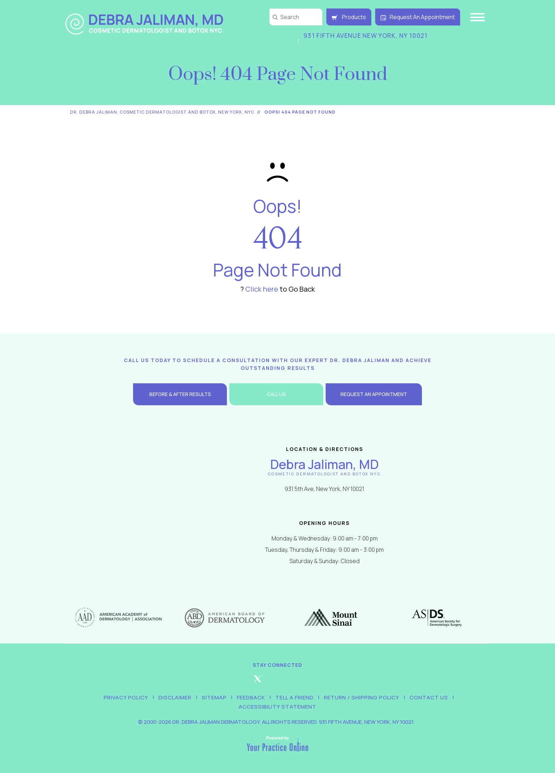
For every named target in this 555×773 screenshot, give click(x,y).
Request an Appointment (374, 394)
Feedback (251, 697)
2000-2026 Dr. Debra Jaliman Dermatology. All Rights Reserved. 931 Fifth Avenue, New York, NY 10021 (279, 722)
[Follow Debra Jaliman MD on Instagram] (277, 681)
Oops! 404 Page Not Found (300, 112)
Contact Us (429, 697)
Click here (261, 289)
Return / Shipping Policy (361, 697)
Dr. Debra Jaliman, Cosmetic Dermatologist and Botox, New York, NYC (162, 112)
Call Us (276, 394)
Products (349, 17)
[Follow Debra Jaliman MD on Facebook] (237, 681)
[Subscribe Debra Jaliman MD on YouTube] (318, 681)
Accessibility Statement (277, 706)
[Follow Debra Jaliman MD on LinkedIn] (297, 681)
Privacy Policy (126, 697)
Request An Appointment (418, 17)
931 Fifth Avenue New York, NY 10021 (365, 36)
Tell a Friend (294, 697)
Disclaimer (175, 697)
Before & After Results (180, 394)
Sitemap (214, 697)
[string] (295, 16)
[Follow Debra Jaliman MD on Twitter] (257, 681)
